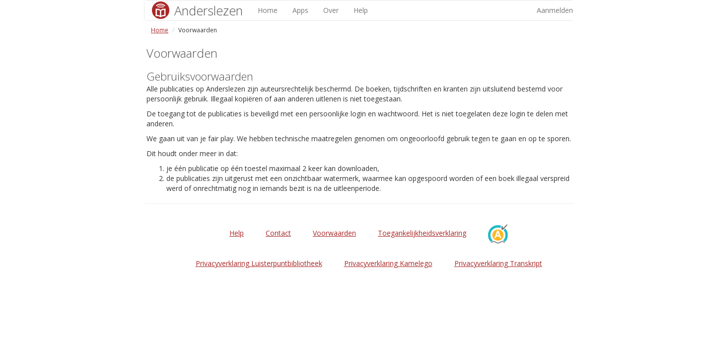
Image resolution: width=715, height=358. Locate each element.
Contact (278, 233)
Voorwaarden (334, 233)
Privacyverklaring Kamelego (388, 263)
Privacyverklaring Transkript (498, 263)
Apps (300, 10)
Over (331, 10)
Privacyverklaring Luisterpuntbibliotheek (259, 263)
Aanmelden (555, 10)
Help (361, 10)
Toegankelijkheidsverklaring (422, 233)
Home (268, 10)
